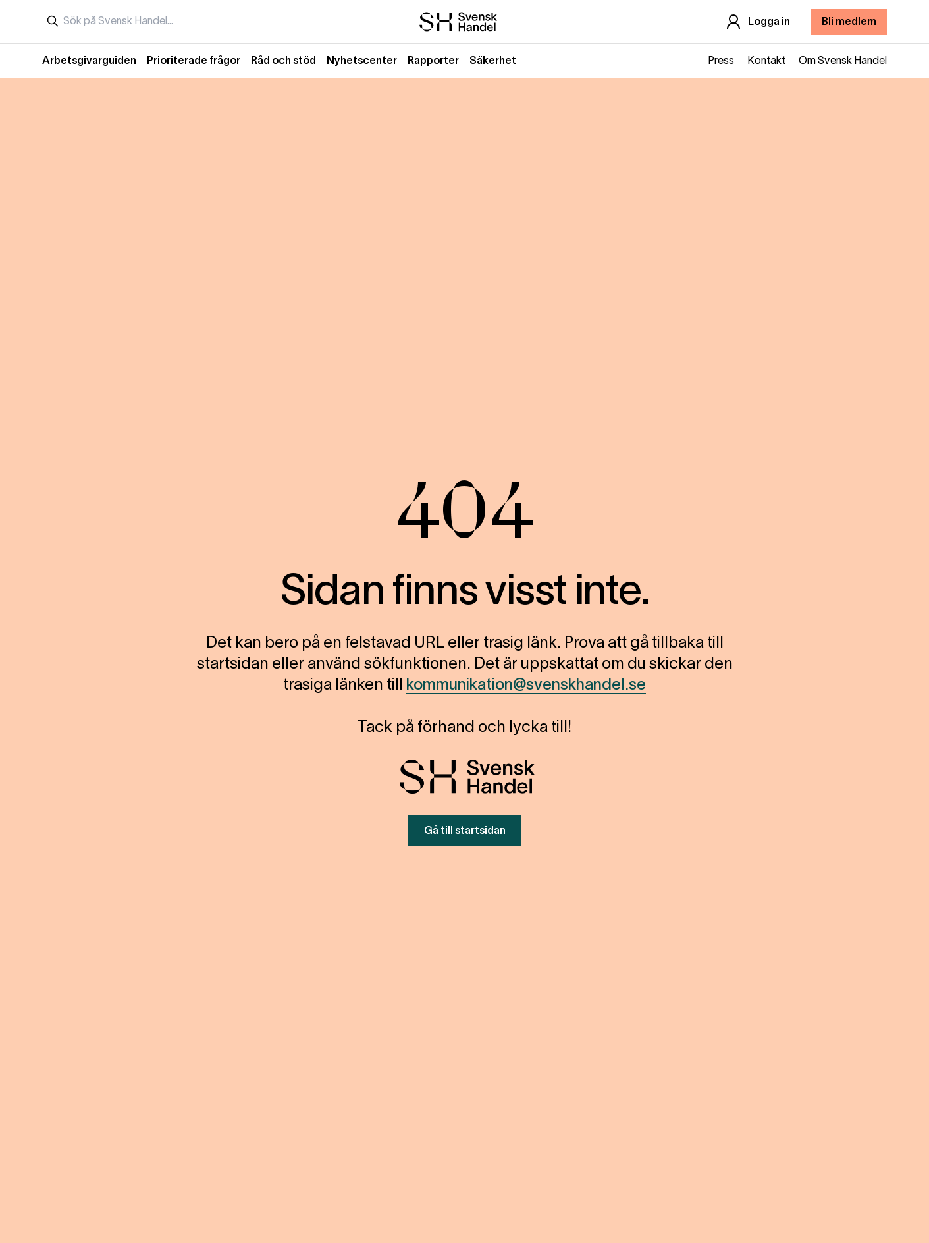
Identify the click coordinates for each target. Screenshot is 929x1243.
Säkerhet (492, 61)
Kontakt (766, 61)
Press (721, 61)
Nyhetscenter (362, 61)
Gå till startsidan (465, 831)
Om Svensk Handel (843, 61)
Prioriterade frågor (193, 61)
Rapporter (433, 61)
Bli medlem (849, 22)
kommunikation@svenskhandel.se (526, 685)
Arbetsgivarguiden (89, 61)
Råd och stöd (283, 61)
